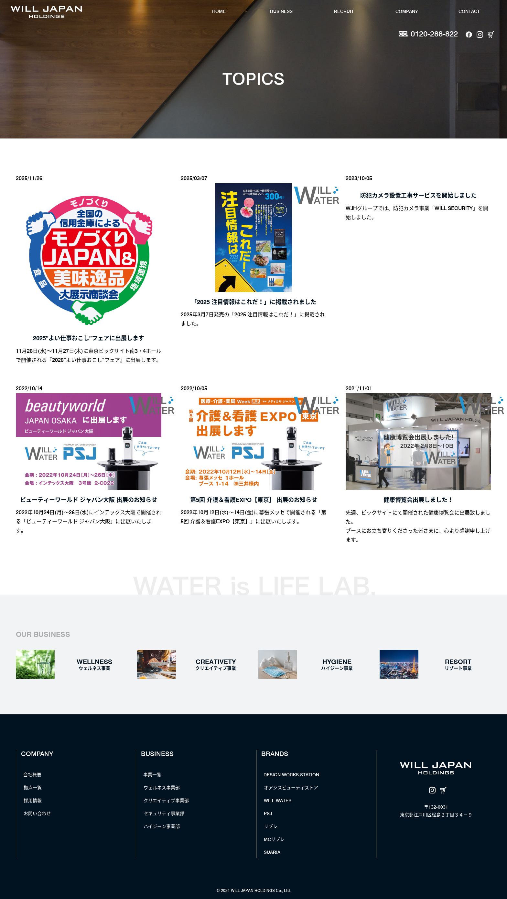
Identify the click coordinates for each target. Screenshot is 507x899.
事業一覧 (152, 774)
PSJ (268, 813)
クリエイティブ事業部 (166, 800)
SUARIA (272, 852)
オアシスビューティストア (291, 787)
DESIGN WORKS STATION (291, 774)
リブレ (270, 826)
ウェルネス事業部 (162, 787)
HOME (219, 11)
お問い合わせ (37, 813)
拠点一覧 (33, 787)
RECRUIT (344, 11)
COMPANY (406, 11)
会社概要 (32, 774)
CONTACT (469, 11)
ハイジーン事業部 (162, 826)
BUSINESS (281, 11)
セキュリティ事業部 (164, 813)
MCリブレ (274, 839)
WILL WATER (278, 800)
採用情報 (33, 800)
